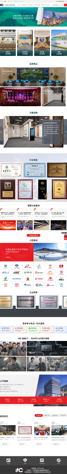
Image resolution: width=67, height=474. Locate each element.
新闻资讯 (43, 4)
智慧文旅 (5, 1)
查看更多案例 (33, 235)
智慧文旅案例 (37, 4)
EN (66, 1)
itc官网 (2, 1)
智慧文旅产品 (31, 4)
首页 (19, 4)
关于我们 (47, 4)
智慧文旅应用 (24, 4)
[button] (5, 17)
